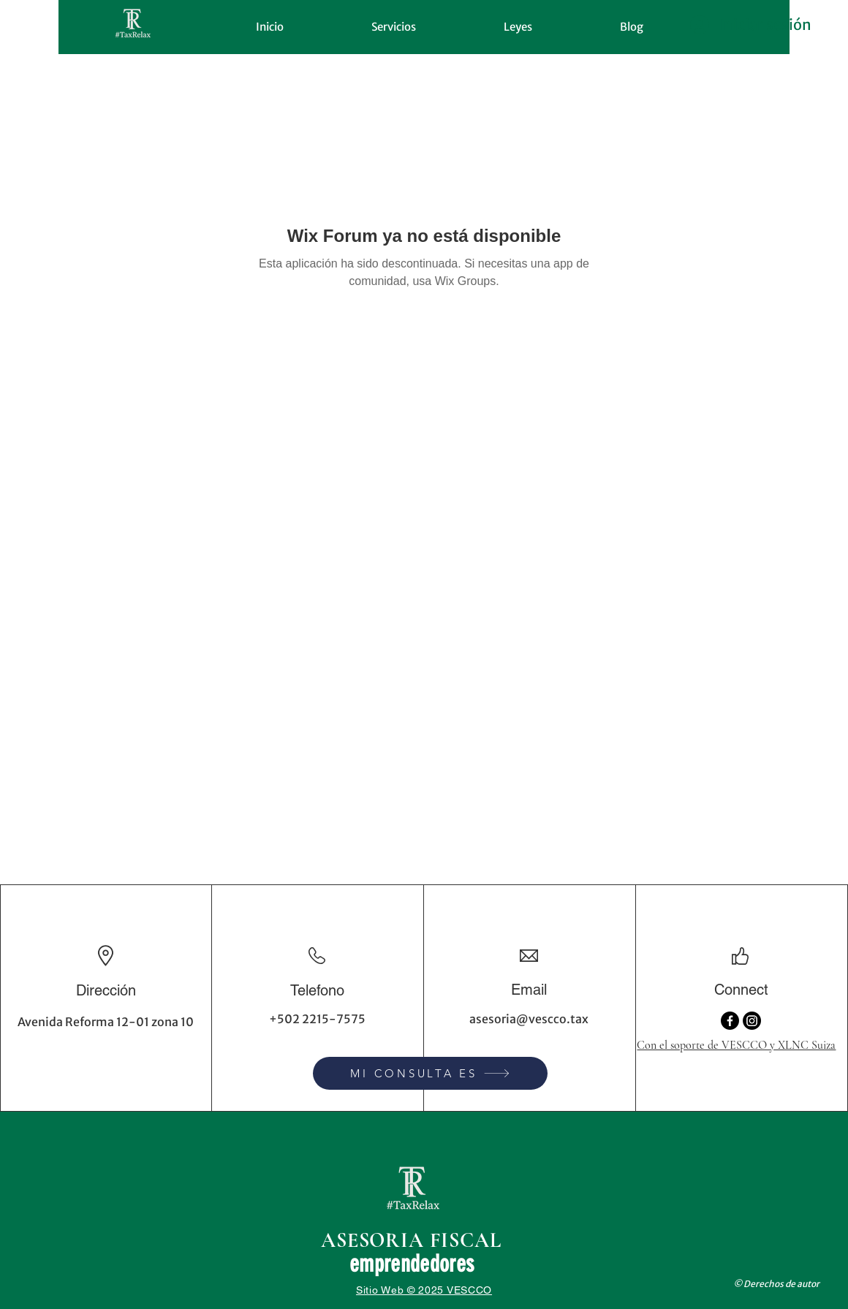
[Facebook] (730, 1021)
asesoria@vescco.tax (528, 1019)
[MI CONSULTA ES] (430, 1073)
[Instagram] (752, 1021)
